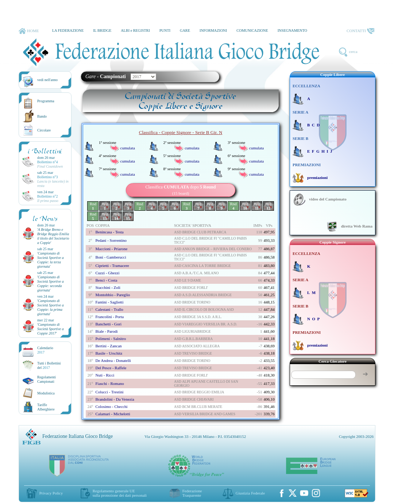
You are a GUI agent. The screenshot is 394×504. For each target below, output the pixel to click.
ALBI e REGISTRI (135, 30)
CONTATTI (360, 31)
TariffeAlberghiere (46, 407)
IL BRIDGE (102, 30)
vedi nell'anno (47, 80)
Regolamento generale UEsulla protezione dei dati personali (120, 493)
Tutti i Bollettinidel (49, 365)
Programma (45, 101)
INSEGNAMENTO (292, 30)
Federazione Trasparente (192, 493)
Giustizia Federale (250, 493)
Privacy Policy (51, 493)
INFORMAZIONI (213, 30)
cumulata (127, 148)
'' (53, 236)
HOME (29, 31)
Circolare (44, 130)
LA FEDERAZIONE (68, 30)
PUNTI (164, 30)
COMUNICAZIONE (252, 30)
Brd (105, 206)
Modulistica (46, 393)
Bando (42, 116)
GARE (185, 30)
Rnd (93, 206)
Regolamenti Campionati (46, 379)
